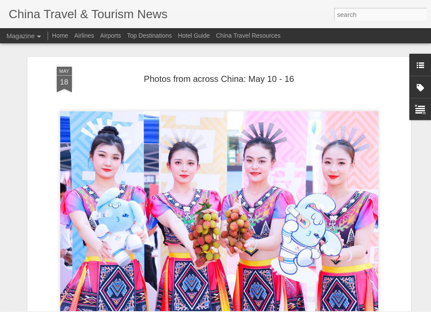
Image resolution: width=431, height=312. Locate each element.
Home (60, 35)
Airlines (84, 35)
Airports (110, 35)
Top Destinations (149, 35)
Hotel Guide (194, 35)
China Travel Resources (248, 35)
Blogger (258, 307)
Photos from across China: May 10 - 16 (219, 44)
